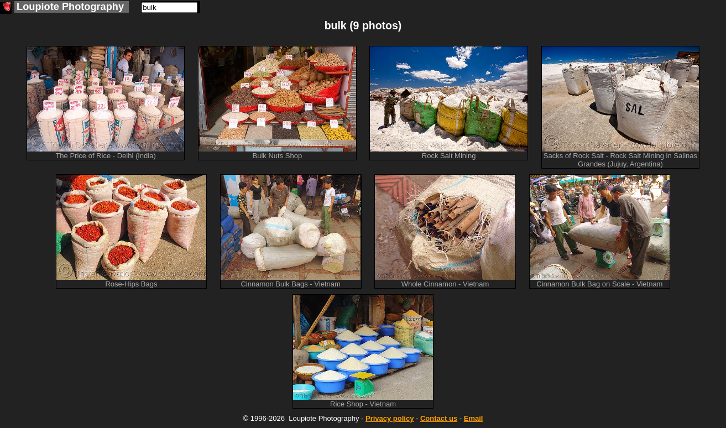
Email (473, 418)
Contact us (438, 418)
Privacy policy (389, 418)
